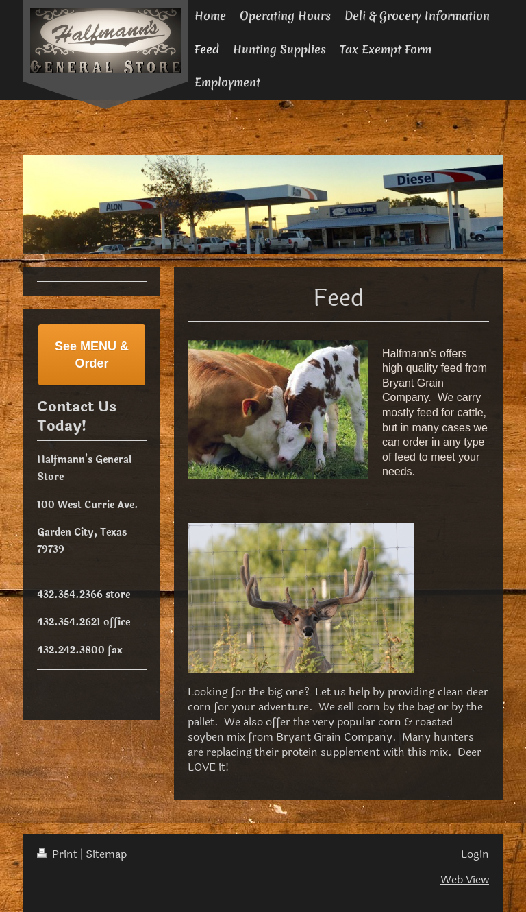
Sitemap (106, 854)
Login (475, 854)
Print (58, 854)
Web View (464, 880)
